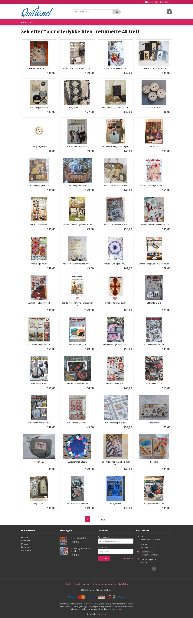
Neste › (103, 519)
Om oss (24, 543)
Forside (24, 22)
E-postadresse (104, 537)
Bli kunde (25, 540)
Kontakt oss (27, 550)
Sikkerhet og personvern (104, 583)
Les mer (119, 609)
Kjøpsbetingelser (82, 583)
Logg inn (25, 547)
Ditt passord (103, 547)
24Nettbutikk (101, 614)
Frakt (68, 583)
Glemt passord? (127, 558)
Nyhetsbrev (123, 583)
